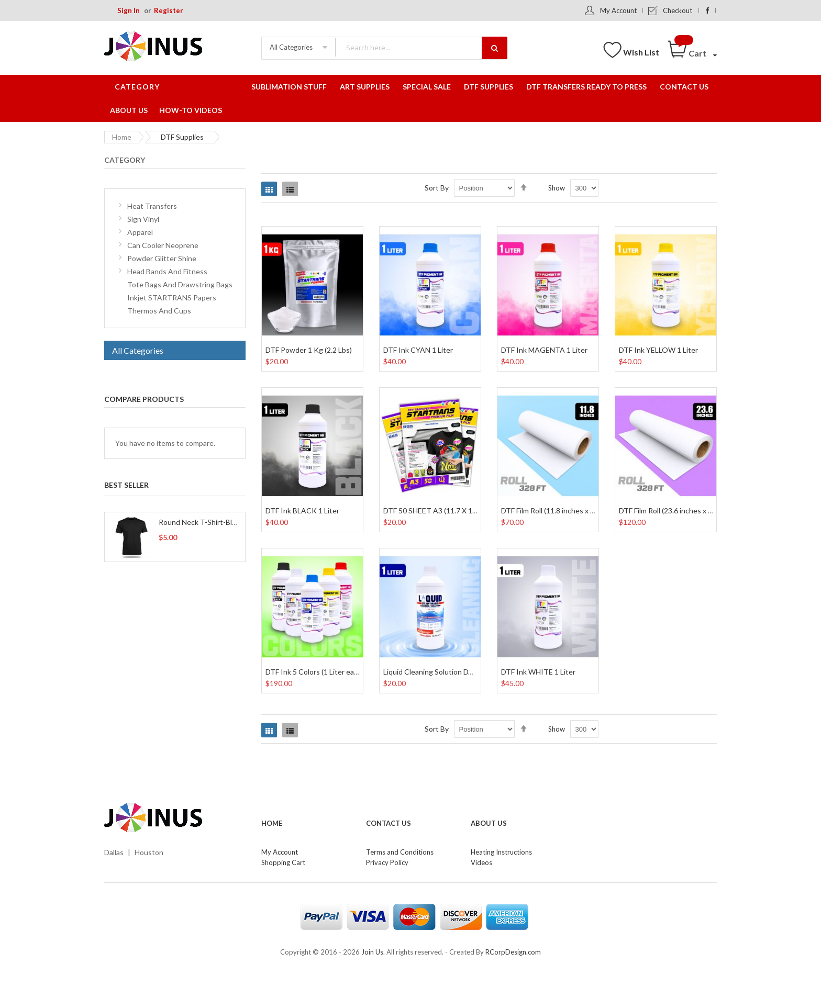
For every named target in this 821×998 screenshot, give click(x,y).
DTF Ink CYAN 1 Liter (418, 349)
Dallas (114, 852)
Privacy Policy (387, 862)
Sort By (437, 187)
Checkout (677, 10)
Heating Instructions (501, 852)
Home (121, 136)
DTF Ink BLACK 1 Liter (302, 510)
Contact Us (388, 823)
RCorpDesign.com (513, 952)
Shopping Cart (283, 862)
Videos (481, 862)
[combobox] (421, 47)
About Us (489, 823)
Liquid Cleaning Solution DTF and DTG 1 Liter (456, 671)
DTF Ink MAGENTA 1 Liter (544, 349)
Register (168, 10)
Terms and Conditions (400, 852)
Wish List (641, 52)
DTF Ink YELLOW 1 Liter (658, 349)
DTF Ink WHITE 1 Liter (538, 671)
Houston (149, 852)
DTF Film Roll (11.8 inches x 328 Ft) (557, 510)
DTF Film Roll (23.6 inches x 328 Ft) (675, 510)
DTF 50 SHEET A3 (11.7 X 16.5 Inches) (445, 510)
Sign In (128, 10)
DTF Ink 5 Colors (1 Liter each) (314, 671)
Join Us (372, 952)
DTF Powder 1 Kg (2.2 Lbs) (308, 349)
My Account (618, 10)
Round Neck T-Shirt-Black (201, 522)
